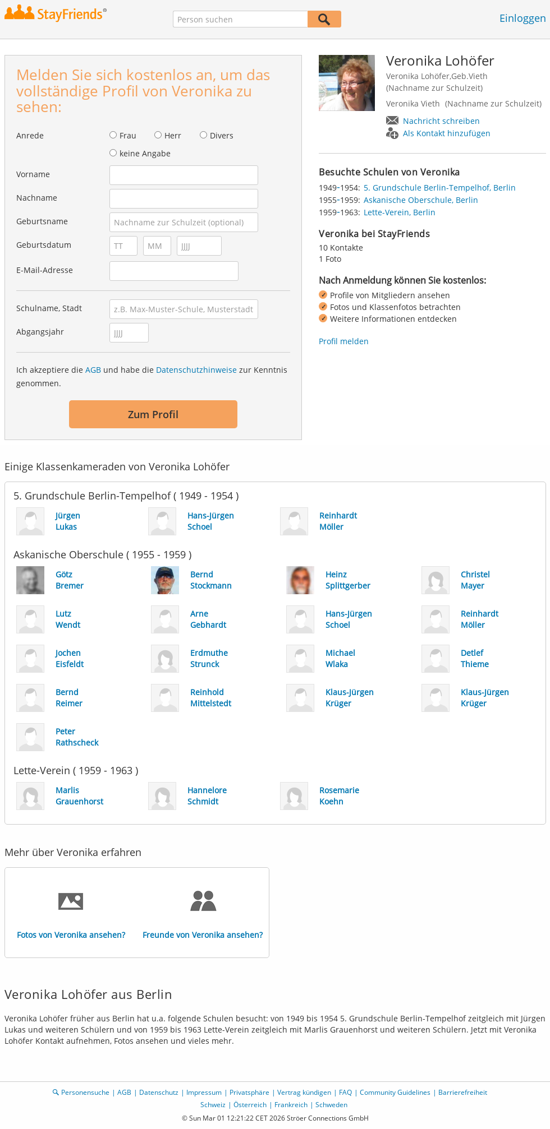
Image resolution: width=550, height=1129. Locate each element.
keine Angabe (145, 153)
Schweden (331, 1104)
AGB (93, 369)
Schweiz (213, 1104)
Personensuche (85, 1092)
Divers (221, 135)
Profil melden (344, 341)
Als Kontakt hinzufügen (447, 133)
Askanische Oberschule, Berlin (421, 200)
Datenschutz (158, 1092)
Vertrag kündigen (304, 1092)
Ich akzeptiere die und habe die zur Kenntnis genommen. (151, 376)
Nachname (36, 197)
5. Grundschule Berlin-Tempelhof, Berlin (440, 187)
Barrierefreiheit (462, 1092)
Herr (172, 135)
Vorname (33, 174)
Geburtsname (42, 221)
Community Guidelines (395, 1092)
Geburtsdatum (43, 244)
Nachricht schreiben (441, 120)
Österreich (250, 1104)
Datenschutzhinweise (196, 369)
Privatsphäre (249, 1092)
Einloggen (522, 18)
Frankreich (291, 1104)
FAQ (345, 1092)
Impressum (204, 1092)
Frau (128, 135)
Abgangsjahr (40, 331)
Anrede (30, 135)
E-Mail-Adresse (44, 270)
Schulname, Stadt (49, 308)
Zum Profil (153, 414)
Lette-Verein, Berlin (400, 212)
